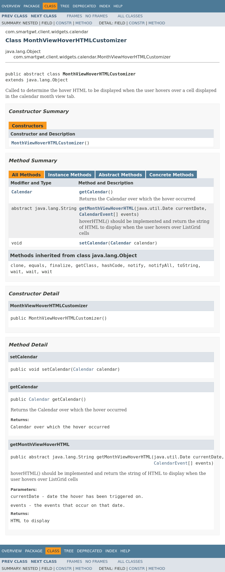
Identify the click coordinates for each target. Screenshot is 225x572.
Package (32, 6)
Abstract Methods (120, 174)
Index (104, 6)
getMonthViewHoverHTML (106, 208)
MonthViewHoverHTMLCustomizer (47, 143)
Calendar (21, 191)
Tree (64, 6)
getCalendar (93, 191)
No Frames (96, 16)
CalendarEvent (96, 214)
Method (83, 23)
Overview (11, 6)
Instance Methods (69, 174)
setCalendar (93, 243)
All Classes (130, 16)
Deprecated (84, 6)
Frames (74, 16)
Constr (64, 23)
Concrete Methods (171, 174)
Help (118, 6)
